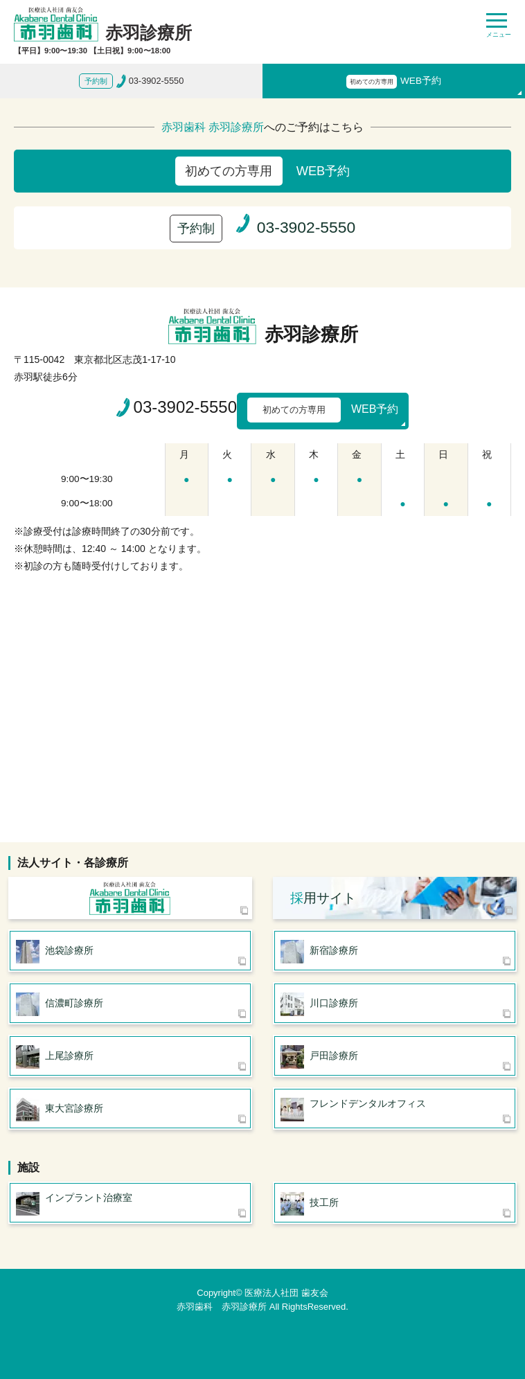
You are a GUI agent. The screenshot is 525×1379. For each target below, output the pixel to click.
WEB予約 (393, 82)
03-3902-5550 (185, 407)
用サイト (323, 898)
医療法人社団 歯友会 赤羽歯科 (130, 898)
